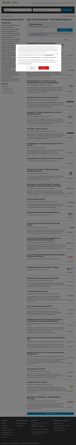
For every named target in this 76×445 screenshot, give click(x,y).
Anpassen (32, 67)
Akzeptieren (44, 67)
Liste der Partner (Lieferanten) (25, 63)
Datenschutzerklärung (48, 55)
